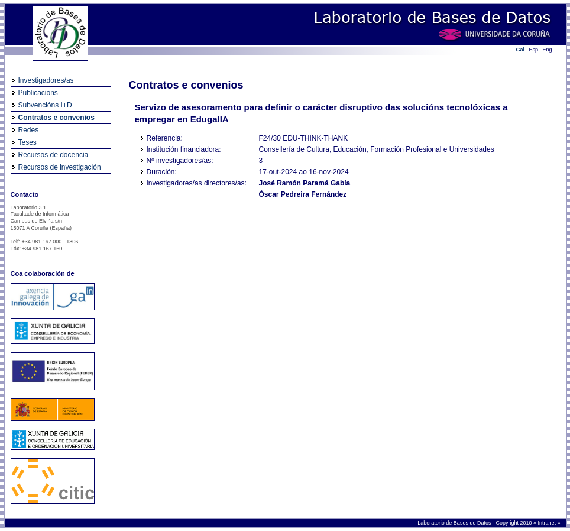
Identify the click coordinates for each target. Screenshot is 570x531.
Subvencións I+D (45, 105)
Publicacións (38, 93)
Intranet (547, 523)
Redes (28, 130)
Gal (520, 50)
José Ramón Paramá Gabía (305, 183)
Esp (534, 50)
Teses (27, 142)
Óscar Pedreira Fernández (303, 194)
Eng (547, 50)
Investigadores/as (46, 80)
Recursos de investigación (59, 167)
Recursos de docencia (53, 155)
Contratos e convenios (56, 117)
